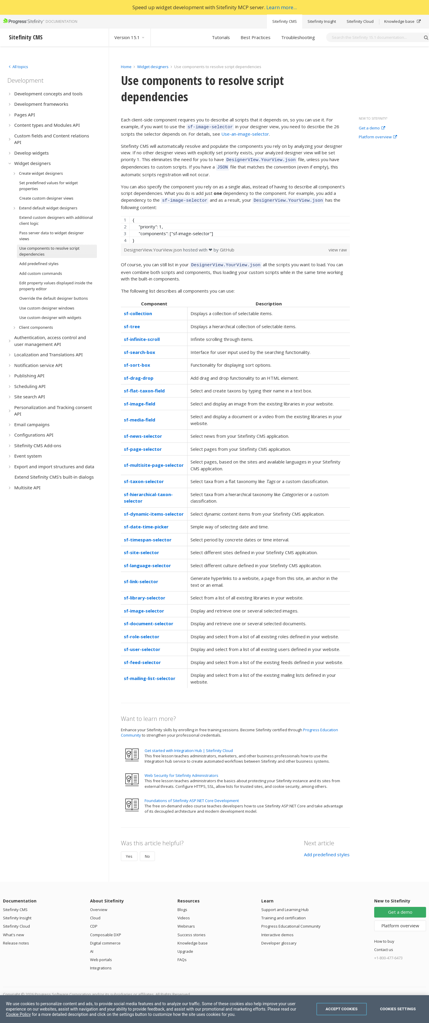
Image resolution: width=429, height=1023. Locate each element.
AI (91, 947)
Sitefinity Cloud (360, 21)
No (147, 851)
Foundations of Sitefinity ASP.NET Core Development (192, 796)
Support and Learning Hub (285, 905)
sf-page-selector (143, 445)
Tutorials (221, 37)
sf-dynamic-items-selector (154, 509)
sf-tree (132, 322)
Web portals (101, 955)
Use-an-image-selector (245, 133)
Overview (98, 905)
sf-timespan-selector (148, 535)
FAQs (182, 955)
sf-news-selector (143, 431)
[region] (235, 226)
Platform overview (378, 137)
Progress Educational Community (291, 921)
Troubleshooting (298, 37)
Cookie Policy (18, 1014)
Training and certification (283, 913)
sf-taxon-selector (144, 477)
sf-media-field (139, 415)
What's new (13, 930)
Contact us (383, 945)
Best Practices (255, 37)
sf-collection (138, 309)
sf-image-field (139, 399)
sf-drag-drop (138, 373)
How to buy (384, 936)
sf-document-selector (148, 619)
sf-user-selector (142, 645)
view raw (338, 246)
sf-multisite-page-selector (154, 461)
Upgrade (185, 947)
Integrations (101, 963)
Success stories (191, 930)
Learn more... (281, 7)
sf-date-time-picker (146, 522)
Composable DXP (105, 930)
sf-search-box (139, 348)
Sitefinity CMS (284, 21)
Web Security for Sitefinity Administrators (181, 771)
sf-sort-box (137, 360)
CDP (93, 921)
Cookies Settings (398, 1009)
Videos (183, 913)
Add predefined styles (327, 850)
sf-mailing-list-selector (149, 674)
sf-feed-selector (142, 658)
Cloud (95, 913)
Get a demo (372, 128)
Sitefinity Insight (322, 21)
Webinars (186, 921)
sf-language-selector (147, 561)
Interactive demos (277, 930)
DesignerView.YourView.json (153, 246)
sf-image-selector (144, 606)
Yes (129, 851)
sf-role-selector (141, 632)
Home (126, 66)
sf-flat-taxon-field (144, 386)
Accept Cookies (342, 1009)
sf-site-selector (141, 548)
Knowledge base (402, 21)
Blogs (182, 905)
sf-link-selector (141, 577)
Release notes (16, 938)
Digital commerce (105, 938)
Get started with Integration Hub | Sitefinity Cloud (189, 746)
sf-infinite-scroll (142, 335)
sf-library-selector (144, 593)
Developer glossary (279, 938)
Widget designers (153, 66)
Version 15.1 (129, 37)
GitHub (227, 246)
